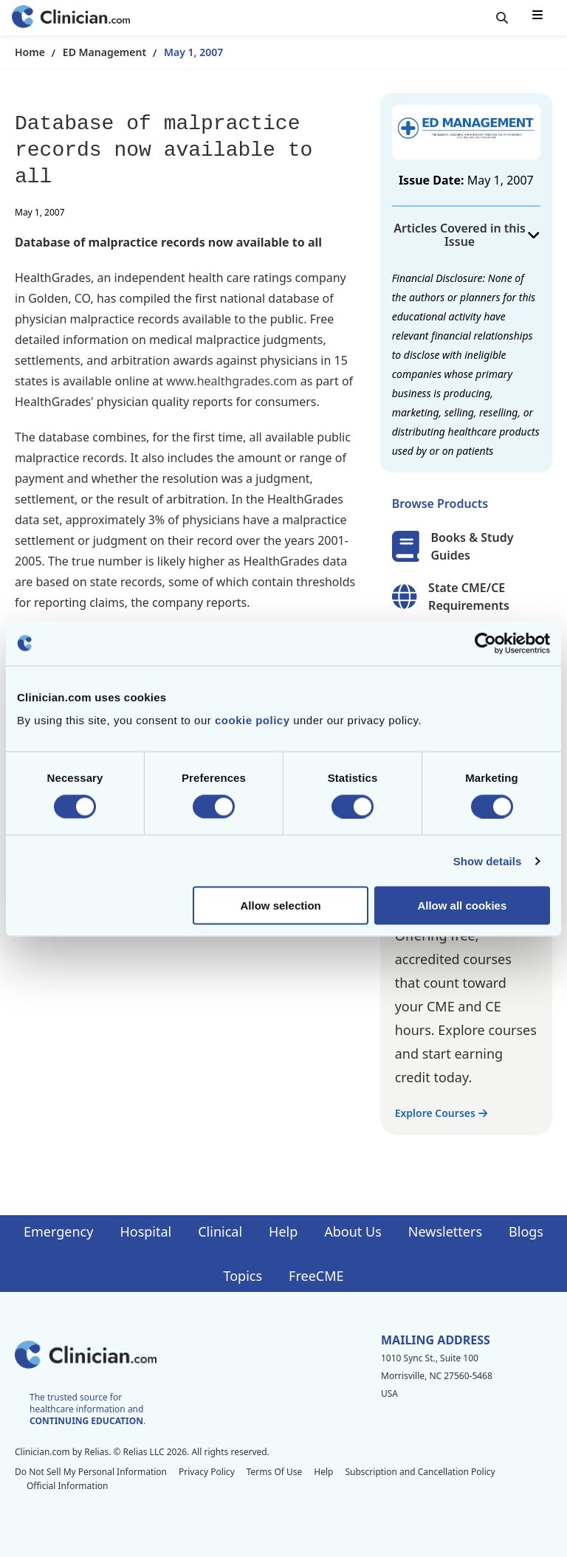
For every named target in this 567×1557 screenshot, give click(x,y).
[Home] (71, 18)
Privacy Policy (207, 1471)
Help (283, 1231)
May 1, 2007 (193, 52)
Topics (242, 1276)
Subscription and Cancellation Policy (420, 1471)
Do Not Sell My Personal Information (91, 1471)
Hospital (145, 1231)
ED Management (104, 52)
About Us (353, 1231)
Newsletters (445, 1231)
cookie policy (252, 720)
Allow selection (281, 905)
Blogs (526, 1231)
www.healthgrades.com (231, 381)
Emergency (58, 1231)
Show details (487, 860)
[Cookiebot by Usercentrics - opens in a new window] (485, 643)
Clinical (220, 1231)
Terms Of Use (275, 1471)
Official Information (67, 1485)
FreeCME (316, 1276)
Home (30, 52)
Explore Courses (441, 1113)
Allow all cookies (461, 905)
